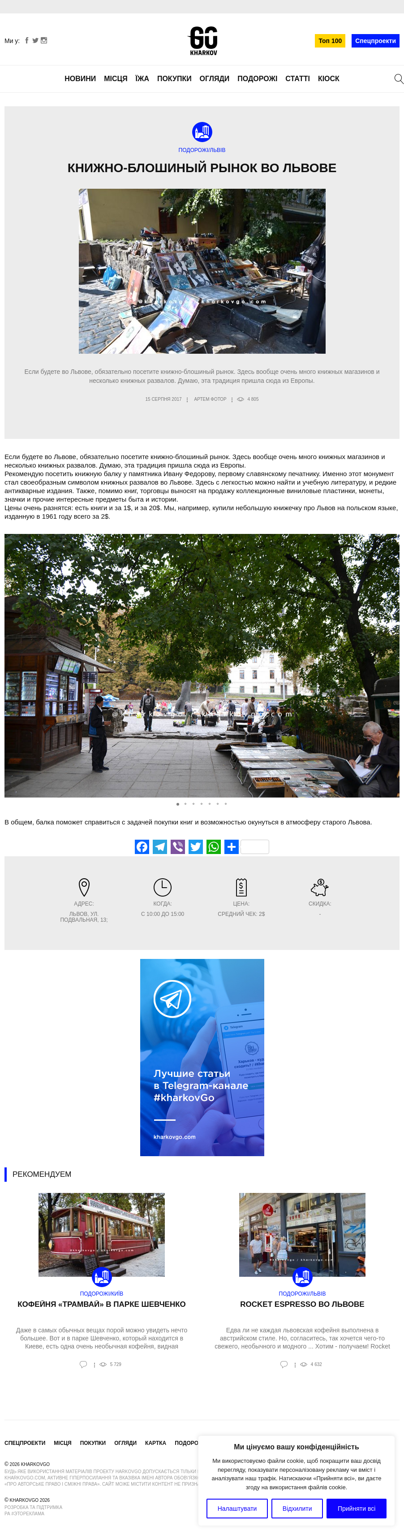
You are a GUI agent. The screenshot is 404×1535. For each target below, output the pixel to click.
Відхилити (297, 1508)
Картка (155, 1443)
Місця (116, 78)
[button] (391, 666)
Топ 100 (330, 40)
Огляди (215, 78)
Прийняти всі (356, 1508)
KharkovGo (202, 40)
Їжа (142, 78)
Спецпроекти (375, 40)
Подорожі (257, 78)
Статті (297, 78)
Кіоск (329, 78)
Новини (80, 78)
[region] (296, 1480)
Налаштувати (237, 1508)
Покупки (174, 78)
